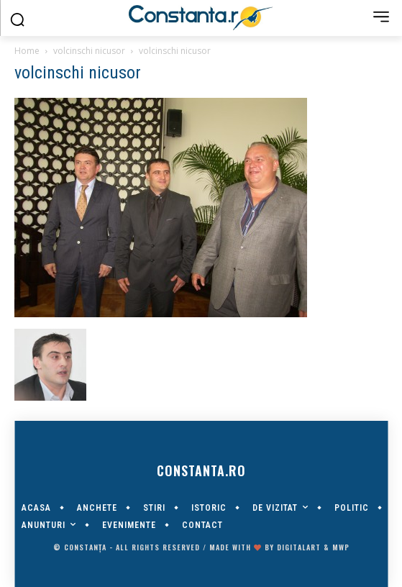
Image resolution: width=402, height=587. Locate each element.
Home (27, 51)
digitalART (299, 547)
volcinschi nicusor (89, 51)
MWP (341, 547)
